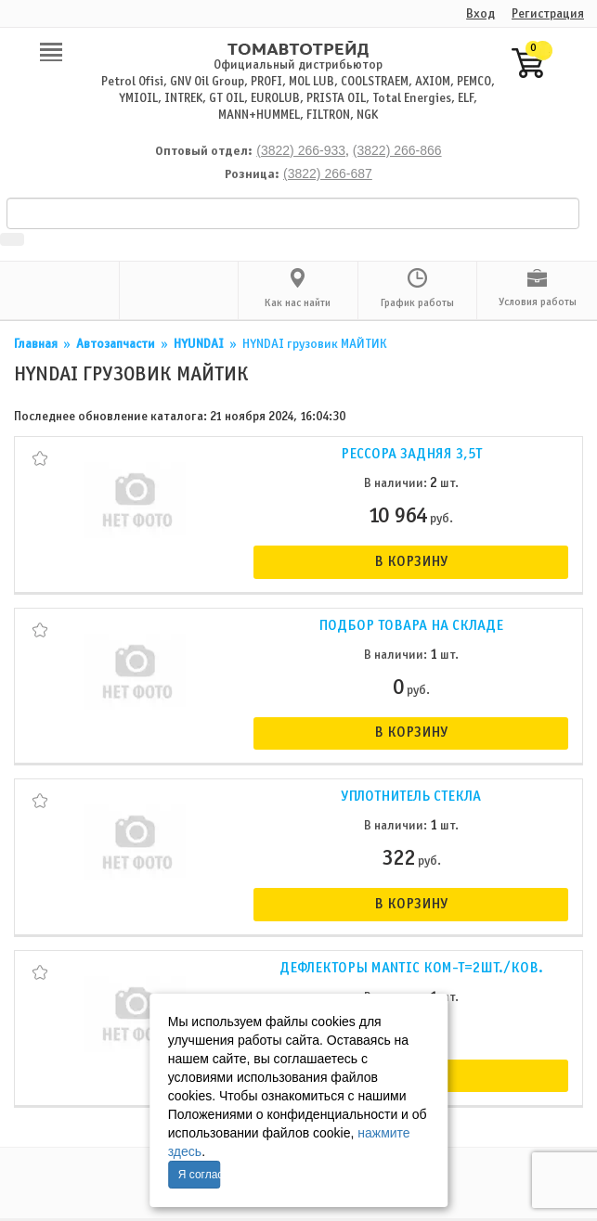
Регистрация (548, 14)
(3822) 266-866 (397, 150)
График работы (417, 303)
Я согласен (199, 1174)
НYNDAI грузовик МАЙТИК (314, 345)
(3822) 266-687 (327, 173)
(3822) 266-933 (300, 150)
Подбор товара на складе (410, 626)
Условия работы (538, 302)
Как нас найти (298, 303)
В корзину (411, 562)
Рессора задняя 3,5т (411, 454)
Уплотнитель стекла (411, 796)
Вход (480, 14)
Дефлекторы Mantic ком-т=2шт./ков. (411, 968)
